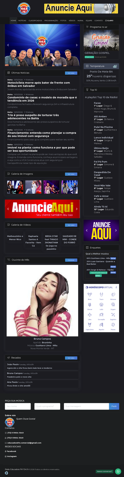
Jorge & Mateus (105, 140)
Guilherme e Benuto (105, 130)
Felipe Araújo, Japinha (105, 188)
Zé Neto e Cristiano (105, 119)
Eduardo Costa (105, 209)
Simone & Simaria (105, 164)
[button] (46, 9)
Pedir (114, 406)
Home (13, 20)
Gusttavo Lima (105, 199)
